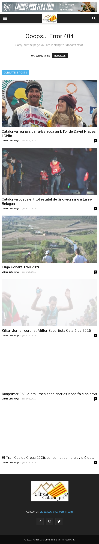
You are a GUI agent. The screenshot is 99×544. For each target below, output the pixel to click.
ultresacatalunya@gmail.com (56, 511)
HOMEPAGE (59, 56)
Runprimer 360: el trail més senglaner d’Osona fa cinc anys (49, 394)
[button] (94, 18)
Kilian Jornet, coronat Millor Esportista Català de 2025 (46, 330)
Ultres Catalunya (11, 140)
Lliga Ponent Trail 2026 (21, 267)
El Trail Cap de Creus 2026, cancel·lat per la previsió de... (48, 457)
